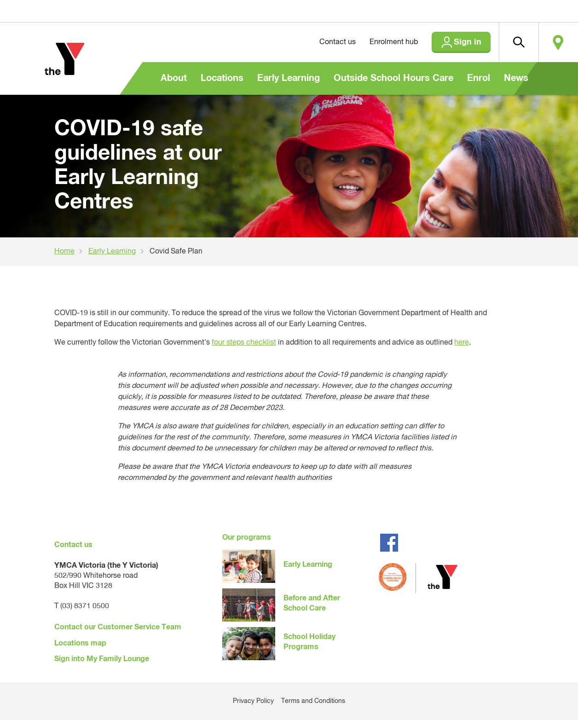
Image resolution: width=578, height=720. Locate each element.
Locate (558, 42)
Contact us (337, 42)
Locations (222, 78)
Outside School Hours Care (393, 78)
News (516, 78)
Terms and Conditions (313, 701)
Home (64, 251)
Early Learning (288, 78)
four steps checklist (244, 342)
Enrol (478, 78)
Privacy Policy (253, 701)
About (174, 78)
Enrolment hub (394, 42)
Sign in (467, 42)
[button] (518, 42)
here (461, 342)
